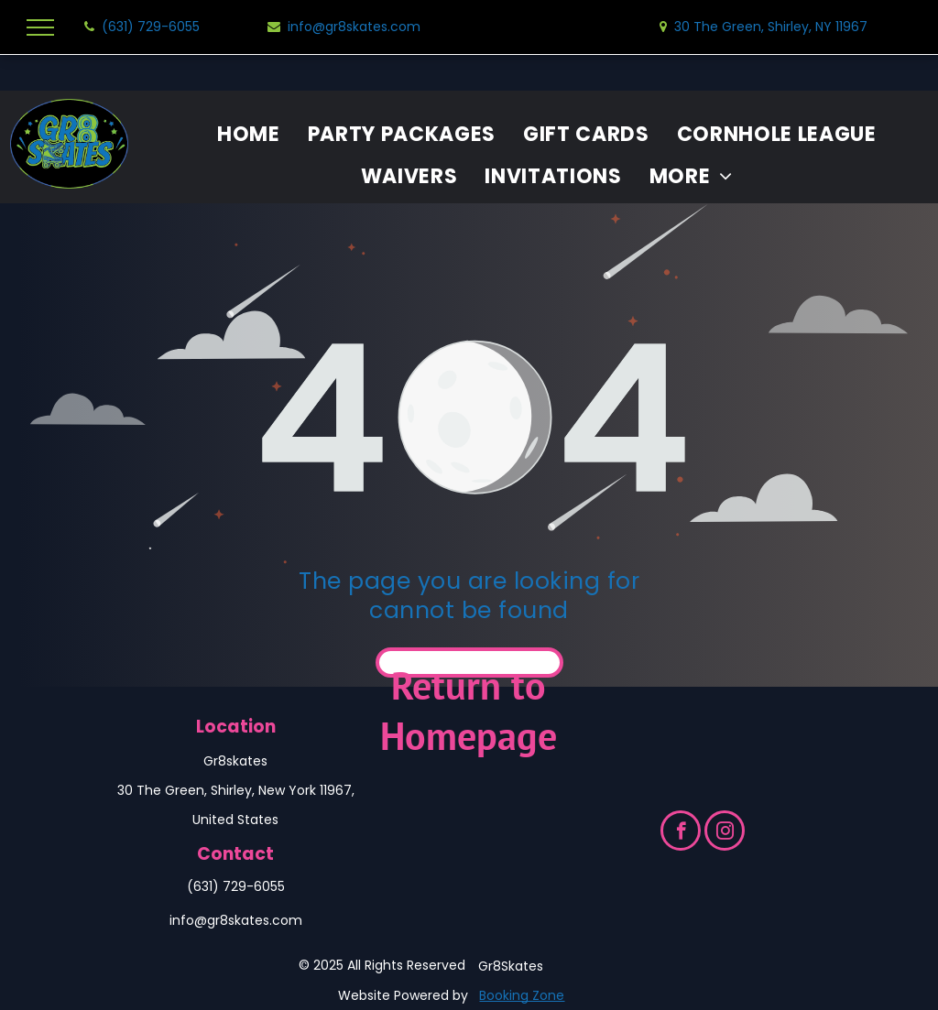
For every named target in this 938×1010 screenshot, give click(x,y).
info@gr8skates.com (235, 920)
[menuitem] (248, 135)
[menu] (40, 27)
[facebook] (680, 832)
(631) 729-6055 (236, 886)
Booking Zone (521, 995)
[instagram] (724, 832)
